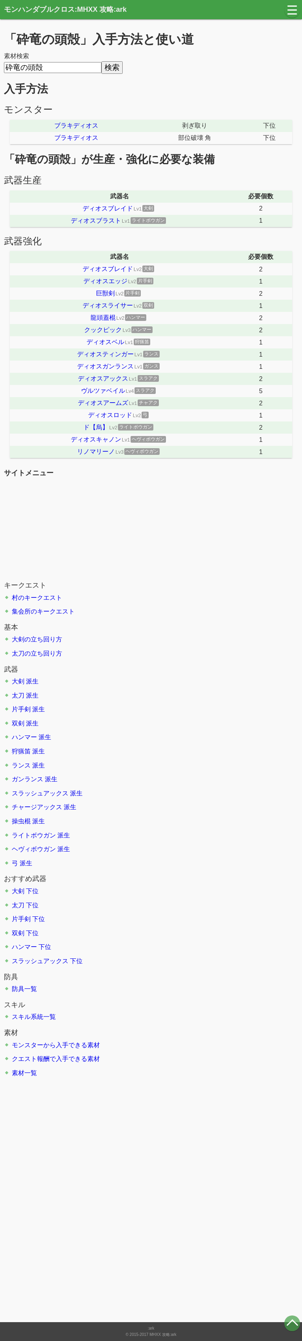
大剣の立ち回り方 (37, 639)
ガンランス (27, 779)
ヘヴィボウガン (34, 849)
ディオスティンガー (105, 354)
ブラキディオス (76, 125)
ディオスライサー (108, 305)
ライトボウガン (34, 835)
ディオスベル (105, 342)
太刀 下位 (25, 905)
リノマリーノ (96, 451)
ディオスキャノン (96, 439)
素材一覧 (24, 1073)
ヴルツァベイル (103, 390)
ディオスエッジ (105, 281)
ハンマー (24, 737)
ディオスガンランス (105, 366)
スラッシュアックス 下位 (47, 961)
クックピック (103, 329)
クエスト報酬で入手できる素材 (56, 1058)
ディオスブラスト (96, 220)
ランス (21, 765)
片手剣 (21, 709)
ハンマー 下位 (31, 946)
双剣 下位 (25, 933)
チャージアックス (37, 807)
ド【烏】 (96, 427)
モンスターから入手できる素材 (56, 1045)
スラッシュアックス (40, 793)
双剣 (18, 723)
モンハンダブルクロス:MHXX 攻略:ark (65, 9)
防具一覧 (24, 989)
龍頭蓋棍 (103, 317)
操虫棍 (21, 821)
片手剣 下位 (28, 919)
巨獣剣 (105, 293)
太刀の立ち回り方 (37, 653)
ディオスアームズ (103, 402)
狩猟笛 (21, 751)
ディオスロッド (110, 415)
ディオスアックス (103, 378)
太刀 (18, 695)
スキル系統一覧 (34, 1016)
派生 (32, 681)
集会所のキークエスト (43, 611)
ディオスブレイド (108, 208)
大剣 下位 (25, 891)
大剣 (18, 681)
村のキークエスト (37, 597)
